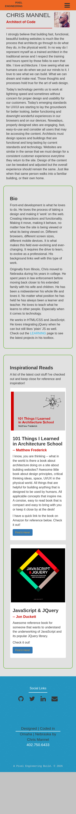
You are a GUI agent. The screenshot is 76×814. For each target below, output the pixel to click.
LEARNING (38, 333)
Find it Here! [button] (22, 532)
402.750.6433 (38, 745)
